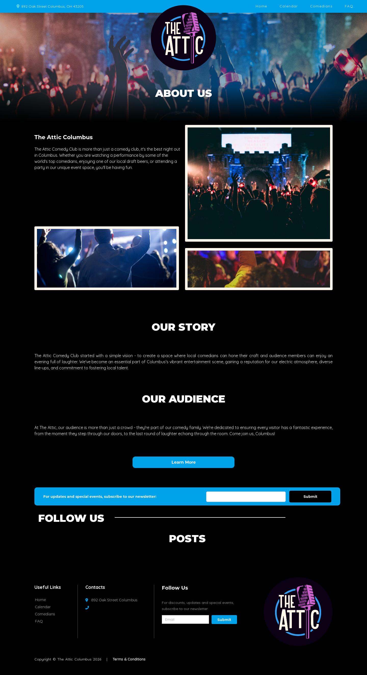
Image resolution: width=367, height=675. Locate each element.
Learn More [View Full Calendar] (184, 462)
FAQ (349, 6)
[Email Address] (246, 496)
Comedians (321, 6)
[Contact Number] (89, 607)
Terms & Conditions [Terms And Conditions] (129, 659)
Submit (310, 496)
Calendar (289, 6)
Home (261, 6)
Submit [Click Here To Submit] (224, 619)
